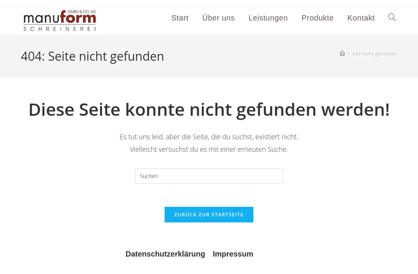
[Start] (342, 53)
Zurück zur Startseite (209, 214)
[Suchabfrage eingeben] (209, 176)
